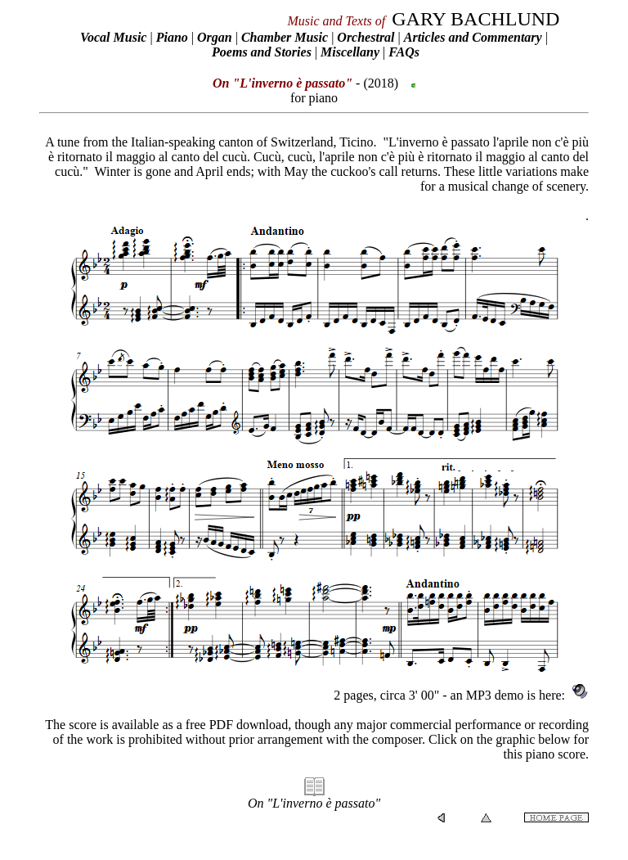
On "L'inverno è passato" (314, 803)
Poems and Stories (262, 52)
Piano (172, 37)
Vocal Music (113, 37)
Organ (214, 37)
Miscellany (350, 52)
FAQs (403, 52)
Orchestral (367, 37)
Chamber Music (284, 37)
